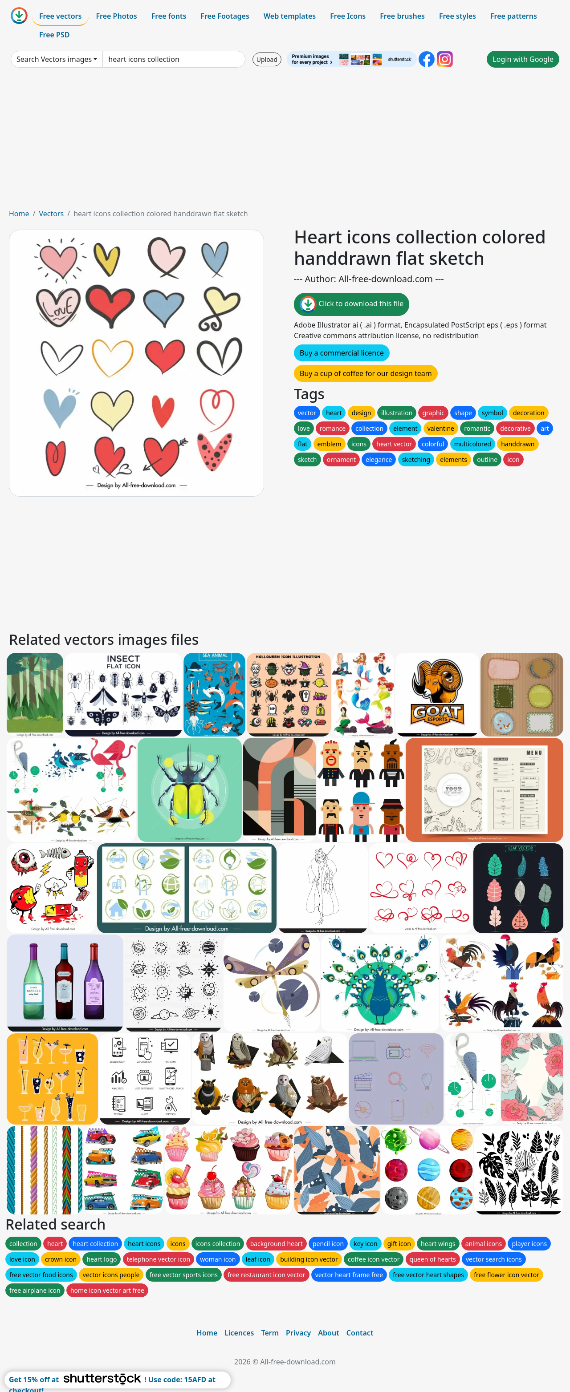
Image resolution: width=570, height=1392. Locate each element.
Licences (239, 1333)
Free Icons (348, 16)
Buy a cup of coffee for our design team (366, 373)
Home (19, 214)
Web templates (290, 16)
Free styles (457, 16)
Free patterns (513, 16)
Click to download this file (351, 304)
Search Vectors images (54, 59)
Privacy (298, 1333)
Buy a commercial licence (342, 353)
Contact (360, 1333)
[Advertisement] (285, 141)
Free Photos (116, 16)
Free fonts (169, 16)
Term (270, 1333)
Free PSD (54, 35)
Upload (266, 59)
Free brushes (402, 16)
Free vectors (60, 16)
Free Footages (224, 16)
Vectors (51, 214)
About (328, 1333)
